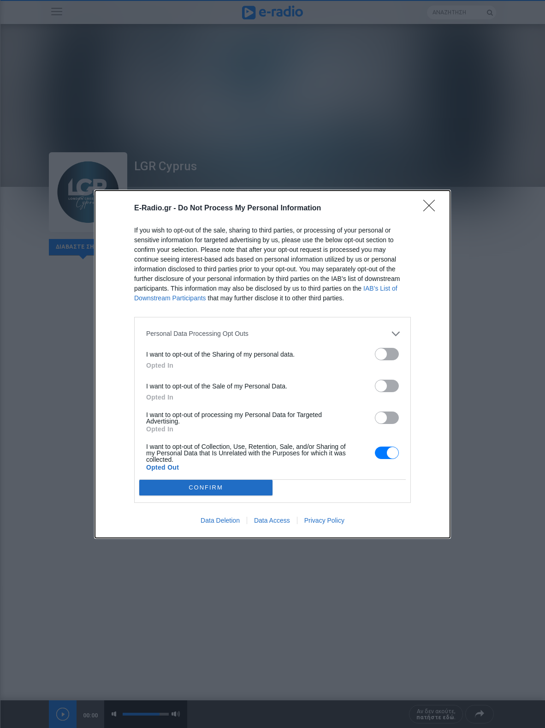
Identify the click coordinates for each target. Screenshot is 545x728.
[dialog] (272, 364)
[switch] (387, 354)
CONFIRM (206, 487)
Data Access (272, 520)
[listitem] (272, 334)
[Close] (432, 208)
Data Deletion (220, 520)
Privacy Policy (324, 520)
